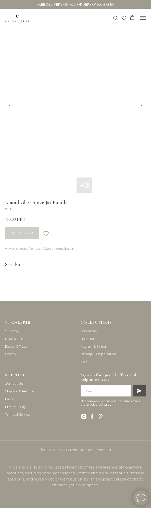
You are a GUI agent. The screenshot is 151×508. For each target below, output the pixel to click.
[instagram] (84, 416)
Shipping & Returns (20, 391)
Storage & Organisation (98, 354)
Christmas (89, 331)
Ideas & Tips (14, 338)
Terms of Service (17, 414)
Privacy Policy (15, 406)
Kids (84, 362)
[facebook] (92, 416)
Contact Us (14, 383)
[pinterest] (100, 416)
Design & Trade (16, 346)
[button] (115, 17)
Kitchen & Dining (93, 346)
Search (10, 354)
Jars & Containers (48, 248)
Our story (12, 331)
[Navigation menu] (143, 18)
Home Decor (90, 338)
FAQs (9, 399)
